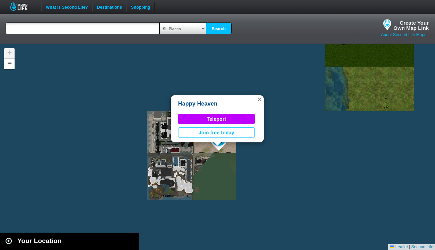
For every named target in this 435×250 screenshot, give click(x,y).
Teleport (216, 119)
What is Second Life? (67, 6)
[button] (260, 99)
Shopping (140, 6)
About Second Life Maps (403, 34)
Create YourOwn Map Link (411, 25)
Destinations (109, 6)
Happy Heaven (197, 104)
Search (219, 28)
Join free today (216, 132)
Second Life (23, 6)
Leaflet (399, 246)
